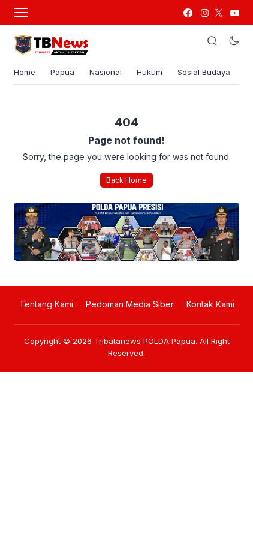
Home (24, 72)
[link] (187, 12)
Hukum (149, 72)
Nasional (105, 72)
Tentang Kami (46, 304)
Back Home (126, 180)
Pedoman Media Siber (130, 304)
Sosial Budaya (203, 72)
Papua (62, 72)
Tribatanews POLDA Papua (144, 341)
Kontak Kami (210, 304)
